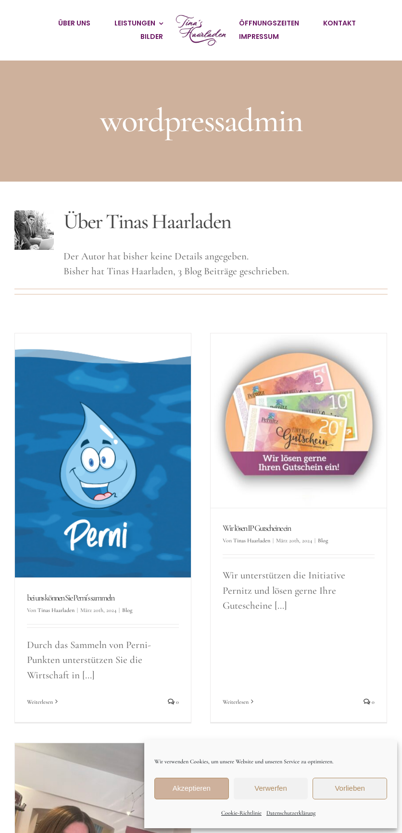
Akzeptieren (192, 788)
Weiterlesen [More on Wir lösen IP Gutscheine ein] (232, 632)
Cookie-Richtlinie (241, 812)
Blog (127, 610)
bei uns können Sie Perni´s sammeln (70, 597)
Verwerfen (270, 788)
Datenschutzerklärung (290, 812)
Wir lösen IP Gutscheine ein (253, 528)
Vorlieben (350, 788)
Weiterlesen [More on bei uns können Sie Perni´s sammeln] (40, 701)
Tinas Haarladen (56, 610)
